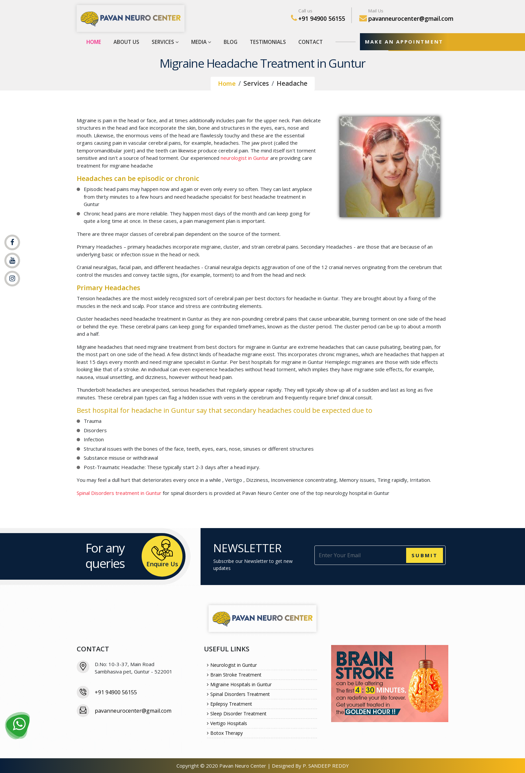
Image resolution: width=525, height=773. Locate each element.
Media (200, 41)
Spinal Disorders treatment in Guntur (119, 493)
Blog (229, 41)
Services (164, 41)
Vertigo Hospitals (227, 723)
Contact (308, 41)
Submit (424, 555)
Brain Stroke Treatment (234, 674)
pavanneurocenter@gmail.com (410, 18)
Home (93, 41)
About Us (126, 41)
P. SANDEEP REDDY (326, 765)
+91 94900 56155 (321, 18)
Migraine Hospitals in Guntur (239, 684)
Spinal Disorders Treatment (238, 694)
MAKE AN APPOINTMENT (402, 41)
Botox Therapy (225, 733)
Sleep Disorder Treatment (237, 713)
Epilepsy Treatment (229, 704)
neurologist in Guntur (245, 157)
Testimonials (266, 41)
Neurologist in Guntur (232, 665)
